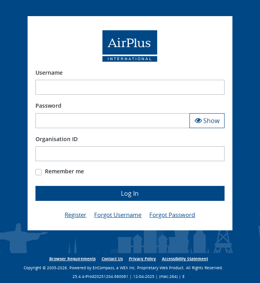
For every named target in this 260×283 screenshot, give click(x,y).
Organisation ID (56, 139)
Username (49, 72)
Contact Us (112, 258)
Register (75, 215)
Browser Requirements (72, 258)
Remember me (64, 171)
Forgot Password (172, 215)
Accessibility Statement (185, 258)
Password (48, 105)
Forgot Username (117, 215)
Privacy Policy (142, 258)
